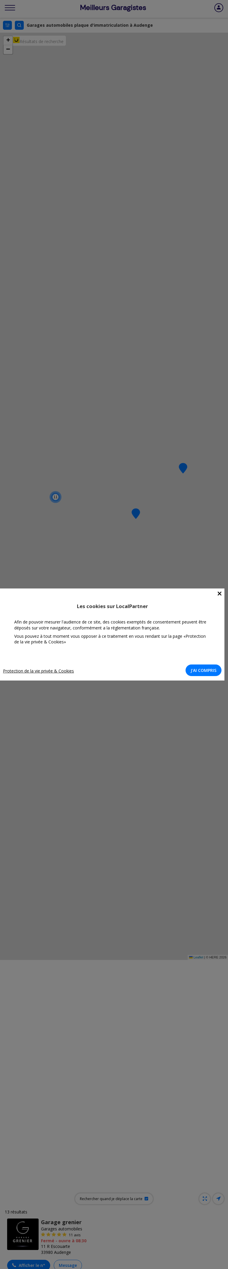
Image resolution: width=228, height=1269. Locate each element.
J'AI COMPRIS (203, 670)
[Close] (219, 593)
